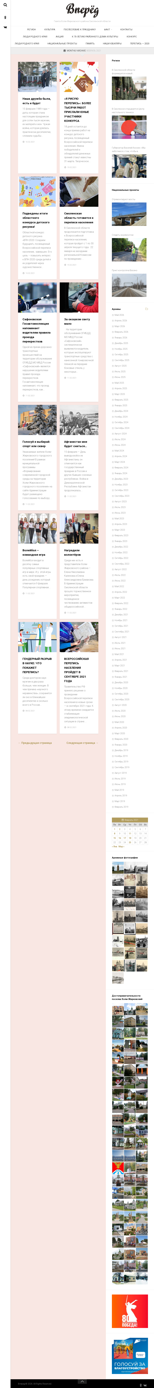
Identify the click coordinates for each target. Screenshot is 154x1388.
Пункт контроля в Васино (124, 269)
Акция (138, 31)
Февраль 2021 (121, 669)
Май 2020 (119, 720)
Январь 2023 (121, 539)
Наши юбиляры (71, 50)
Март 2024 (120, 459)
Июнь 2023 (120, 510)
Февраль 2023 (121, 533)
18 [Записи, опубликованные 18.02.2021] (130, 835)
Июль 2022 (120, 572)
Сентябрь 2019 (122, 765)
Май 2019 (119, 787)
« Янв (114, 844)
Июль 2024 (120, 437)
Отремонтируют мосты (123, 202)
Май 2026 (119, 312)
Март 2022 (120, 595)
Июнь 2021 (120, 646)
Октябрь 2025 (121, 352)
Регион (22, 31)
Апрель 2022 (121, 590)
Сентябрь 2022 (122, 561)
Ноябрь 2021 (121, 618)
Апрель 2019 (121, 793)
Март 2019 (120, 799)
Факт (83, 31)
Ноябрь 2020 (121, 686)
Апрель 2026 (121, 318)
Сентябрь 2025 (122, 358)
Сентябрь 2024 (122, 425)
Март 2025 (120, 392)
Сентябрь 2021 (122, 629)
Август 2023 (121, 499)
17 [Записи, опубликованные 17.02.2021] (124, 835)
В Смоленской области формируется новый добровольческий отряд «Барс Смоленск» (127, 79)
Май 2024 (119, 448)
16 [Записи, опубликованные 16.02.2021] (120, 835)
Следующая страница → (82, 754)
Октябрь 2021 (121, 623)
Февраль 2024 (121, 465)
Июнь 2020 (120, 714)
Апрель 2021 (121, 657)
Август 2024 (121, 431)
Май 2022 (119, 584)
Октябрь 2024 (121, 420)
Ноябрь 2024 (121, 414)
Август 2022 (121, 567)
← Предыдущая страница (35, 754)
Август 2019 (121, 770)
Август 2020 (121, 703)
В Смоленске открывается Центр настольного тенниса (128, 116)
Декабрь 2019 (121, 748)
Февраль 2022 (121, 601)
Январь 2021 (121, 674)
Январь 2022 (121, 606)
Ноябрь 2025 (121, 346)
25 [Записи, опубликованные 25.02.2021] (130, 840)
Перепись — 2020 (93, 50)
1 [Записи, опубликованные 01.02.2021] (114, 827)
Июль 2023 (120, 505)
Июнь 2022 (120, 578)
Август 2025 (121, 363)
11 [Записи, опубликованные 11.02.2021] (130, 831)
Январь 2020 (121, 742)
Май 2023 (119, 516)
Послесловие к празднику (61, 31)
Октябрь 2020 (121, 691)
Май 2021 (119, 652)
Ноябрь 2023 (121, 482)
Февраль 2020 (121, 737)
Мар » (121, 844)
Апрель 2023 (121, 522)
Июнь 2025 (120, 375)
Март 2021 (120, 663)
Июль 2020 (120, 708)
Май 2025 (119, 380)
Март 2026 (120, 324)
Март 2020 (120, 731)
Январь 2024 (121, 471)
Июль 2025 (120, 369)
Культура (36, 31)
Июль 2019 (120, 776)
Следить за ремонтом (122, 236)
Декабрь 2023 (121, 476)
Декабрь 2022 (121, 544)
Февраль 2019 (121, 804)
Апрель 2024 (121, 454)
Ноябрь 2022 (121, 550)
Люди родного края (119, 31)
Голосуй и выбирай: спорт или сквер (34, 453)
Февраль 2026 (121, 329)
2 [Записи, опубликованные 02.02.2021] (119, 827)
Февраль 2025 (121, 397)
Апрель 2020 (121, 725)
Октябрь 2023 (121, 488)
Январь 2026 (121, 335)
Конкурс (68, 40)
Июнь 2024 (120, 443)
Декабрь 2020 (121, 680)
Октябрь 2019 (121, 759)
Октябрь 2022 (121, 556)
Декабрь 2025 (121, 341)
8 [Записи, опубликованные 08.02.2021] (114, 831)
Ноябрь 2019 (121, 753)
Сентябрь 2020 (122, 697)
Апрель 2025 (121, 386)
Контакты (97, 31)
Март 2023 (120, 527)
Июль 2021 (120, 640)
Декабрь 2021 (121, 612)
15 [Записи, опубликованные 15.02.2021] (114, 835)
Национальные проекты (118, 40)
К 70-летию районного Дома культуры (37, 40)
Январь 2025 (121, 403)
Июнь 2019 (120, 782)
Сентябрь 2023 (122, 493)
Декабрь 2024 (121, 409)
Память (140, 40)
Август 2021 (121, 635)
